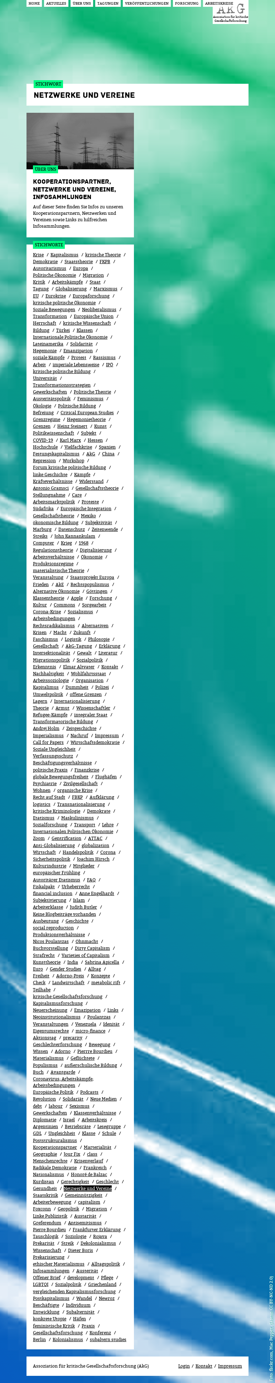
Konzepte (100, 976)
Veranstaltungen (50, 1024)
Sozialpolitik (68, 1284)
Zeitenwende (105, 529)
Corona (108, 852)
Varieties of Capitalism (86, 955)
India (72, 962)
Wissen (40, 1051)
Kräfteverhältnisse (52, 481)
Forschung (101, 598)
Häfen (79, 1319)
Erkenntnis (44, 667)
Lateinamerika (48, 344)
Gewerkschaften (50, 392)
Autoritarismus (49, 268)
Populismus (45, 1065)
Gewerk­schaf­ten (50, 1113)
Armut (62, 708)
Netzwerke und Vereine (88, 1188)
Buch (38, 1072)
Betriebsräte (78, 1126)
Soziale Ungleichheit (54, 749)
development (80, 1278)
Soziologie (75, 1236)
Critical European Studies (87, 413)
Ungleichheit (61, 1133)
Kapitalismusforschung (58, 1003)
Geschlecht (107, 1182)
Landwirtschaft (68, 983)
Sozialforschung (50, 825)
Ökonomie (91, 557)
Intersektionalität (51, 653)
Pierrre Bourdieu (94, 1051)
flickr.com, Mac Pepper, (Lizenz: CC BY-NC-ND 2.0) (271, 1323)
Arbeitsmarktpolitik (54, 502)
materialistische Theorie (58, 570)
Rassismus (104, 357)
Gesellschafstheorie (53, 516)
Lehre (108, 825)
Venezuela (85, 1024)
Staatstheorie (78, 261)
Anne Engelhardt (96, 893)
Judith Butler (83, 907)
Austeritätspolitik (52, 399)
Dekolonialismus (98, 1243)
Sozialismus (80, 612)
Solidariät (73, 1099)
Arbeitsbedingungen (54, 618)
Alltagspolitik (105, 1264)
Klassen (85, 330)
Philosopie (99, 639)
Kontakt (109, 667)
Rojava (100, 1236)
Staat (95, 282)
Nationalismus (48, 1174)
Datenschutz (71, 529)
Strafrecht (44, 955)
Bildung (41, 330)
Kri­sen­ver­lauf (88, 1161)
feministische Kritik (54, 1326)
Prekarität (43, 1243)
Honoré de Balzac (89, 1174)
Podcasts (89, 1092)
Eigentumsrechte (51, 1031)
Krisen (40, 632)
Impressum (107, 735)
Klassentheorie (48, 598)
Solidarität (81, 344)
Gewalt (84, 653)
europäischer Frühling (56, 873)
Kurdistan (43, 1182)
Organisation (89, 680)
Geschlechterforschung (57, 1044)
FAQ (91, 880)
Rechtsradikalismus (54, 626)
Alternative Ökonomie (56, 591)
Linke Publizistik (50, 1216)
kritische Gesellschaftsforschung (67, 996)
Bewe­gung (99, 1044)
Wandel (84, 1298)
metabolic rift (105, 983)
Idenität (111, 1024)
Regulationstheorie (53, 550)
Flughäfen (106, 777)
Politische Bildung (77, 406)
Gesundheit (45, 1188)
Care (77, 495)
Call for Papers (48, 742)
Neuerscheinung (50, 1010)
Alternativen (95, 626)
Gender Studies (65, 969)
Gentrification (66, 838)
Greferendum (47, 1223)
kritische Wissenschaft (87, 323)
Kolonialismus (68, 1339)
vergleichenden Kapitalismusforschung (74, 1291)
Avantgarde (62, 1072)
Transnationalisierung (81, 804)
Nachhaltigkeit (48, 674)
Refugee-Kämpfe (50, 715)
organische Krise (74, 790)
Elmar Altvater (79, 667)
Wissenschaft (47, 1250)
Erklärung (109, 646)
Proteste (90, 502)
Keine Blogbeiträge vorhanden (64, 914)
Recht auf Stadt (49, 797)
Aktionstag (44, 1038)
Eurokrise (55, 296)
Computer (43, 543)
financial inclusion (52, 893)
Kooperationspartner (55, 1147)
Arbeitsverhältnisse (53, 557)
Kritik (39, 282)
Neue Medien (103, 1099)
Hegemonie (45, 351)
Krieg (66, 543)
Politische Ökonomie (54, 275)
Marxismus (105, 289)
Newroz (107, 1298)
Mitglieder (84, 866)
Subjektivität (98, 522)
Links (113, 1010)
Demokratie (45, 261)
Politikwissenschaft (53, 433)
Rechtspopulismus (90, 584)
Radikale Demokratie (55, 1168)
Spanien (107, 447)
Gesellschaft (46, 646)
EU (36, 296)
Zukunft (82, 632)
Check (39, 983)
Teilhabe (41, 990)
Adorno (63, 1051)
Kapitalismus (64, 255)
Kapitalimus (46, 687)
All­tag (94, 969)
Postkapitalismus (51, 1298)
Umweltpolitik (48, 694)
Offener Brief (47, 1278)
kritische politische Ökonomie (64, 303)
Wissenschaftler (93, 708)
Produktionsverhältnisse (59, 935)
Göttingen (96, 591)
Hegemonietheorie (86, 419)
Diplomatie (44, 1120)
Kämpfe (82, 475)
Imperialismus (48, 735)
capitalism (89, 1202)
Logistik (73, 639)
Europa (80, 268)
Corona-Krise (47, 612)
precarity (72, 1038)
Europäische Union (94, 316)
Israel (69, 1120)
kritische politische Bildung (62, 371)
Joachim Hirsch (93, 859)
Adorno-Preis (70, 976)
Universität (45, 378)
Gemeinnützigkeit (83, 1195)
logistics (41, 804)
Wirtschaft (44, 852)
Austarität (85, 1216)
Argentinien (45, 1126)
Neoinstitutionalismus (57, 1017)
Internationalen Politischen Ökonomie (73, 831)
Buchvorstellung (50, 948)
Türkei (63, 330)
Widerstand (91, 481)
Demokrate (98, 811)
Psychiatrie (45, 783)
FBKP (77, 797)
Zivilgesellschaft (80, 783)
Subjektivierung (49, 900)
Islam (79, 900)
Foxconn (42, 1209)
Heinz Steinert (72, 426)
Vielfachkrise (78, 447)
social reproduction (53, 928)
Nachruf (79, 735)
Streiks (40, 536)
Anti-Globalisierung (54, 845)
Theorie (41, 708)
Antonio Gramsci (51, 488)
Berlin (39, 1339)
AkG (90, 454)
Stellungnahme (49, 495)
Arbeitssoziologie (51, 680)
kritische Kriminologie (56, 811)
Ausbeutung (46, 921)
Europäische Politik (53, 1092)
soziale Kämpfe (48, 357)
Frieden (41, 584)
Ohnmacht (87, 941)
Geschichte (77, 921)
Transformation (50, 316)
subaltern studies (108, 1339)
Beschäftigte (46, 1305)
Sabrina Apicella (102, 962)
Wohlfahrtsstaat (88, 674)
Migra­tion (96, 1209)
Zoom (39, 838)
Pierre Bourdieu (49, 1230)
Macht (60, 632)
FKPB (105, 261)
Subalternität (80, 1312)
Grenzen (41, 426)
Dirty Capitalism (92, 948)
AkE (60, 584)
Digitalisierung (96, 550)
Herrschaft (44, 323)
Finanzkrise (86, 770)
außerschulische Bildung (90, 1065)
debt (37, 1106)
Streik (67, 1243)
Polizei (102, 687)
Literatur (107, 653)
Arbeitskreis (94, 1120)
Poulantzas (99, 1017)
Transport (84, 825)
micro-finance (90, 1031)
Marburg (42, 529)
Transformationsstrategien (62, 385)
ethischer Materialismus (59, 1264)
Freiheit (41, 976)
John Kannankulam (74, 536)
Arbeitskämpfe (67, 282)
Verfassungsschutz (53, 756)
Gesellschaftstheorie (97, 488)
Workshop (73, 461)
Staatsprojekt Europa (92, 577)
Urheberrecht (76, 887)
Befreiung (43, 413)
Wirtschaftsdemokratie (95, 742)
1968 (83, 543)
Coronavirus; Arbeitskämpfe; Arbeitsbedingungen (63, 1082)
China (108, 454)
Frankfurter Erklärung (97, 1230)
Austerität (87, 1271)
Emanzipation (78, 351)
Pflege (107, 1278)
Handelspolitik (78, 852)
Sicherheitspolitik (51, 859)
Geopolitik (68, 1209)
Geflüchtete (83, 1058)
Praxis (88, 1326)
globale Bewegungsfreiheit (60, 777)
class (92, 1154)
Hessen (95, 440)
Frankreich (95, 1168)
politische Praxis (50, 770)
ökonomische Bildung (55, 522)
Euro (38, 969)
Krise (38, 255)
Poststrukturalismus (55, 1140)
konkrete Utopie (49, 1319)
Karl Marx (70, 440)
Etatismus (43, 818)
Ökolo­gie (42, 406)
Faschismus (45, 639)
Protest (78, 357)
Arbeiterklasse (48, 907)
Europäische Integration (86, 509)
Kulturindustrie (49, 866)
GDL (37, 1133)
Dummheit (77, 687)
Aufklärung (102, 797)
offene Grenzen (86, 694)
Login (184, 1366)
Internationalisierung (77, 701)
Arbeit (39, 365)
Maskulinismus (77, 818)
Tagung (41, 289)
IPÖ (109, 365)
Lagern (40, 701)
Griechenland (102, 1284)
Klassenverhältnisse (95, 1113)
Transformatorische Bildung (63, 722)
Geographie (45, 1154)
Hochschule (45, 447)
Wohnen (41, 790)
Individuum (78, 1305)
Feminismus (90, 399)
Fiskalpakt (44, 887)
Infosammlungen (51, 1271)
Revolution (44, 1099)
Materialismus (48, 1058)
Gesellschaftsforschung (58, 1333)
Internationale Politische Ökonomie (70, 337)
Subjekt (88, 433)
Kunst (100, 426)
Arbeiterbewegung (52, 1202)
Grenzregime (46, 419)
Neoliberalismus (99, 309)
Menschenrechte (50, 1161)
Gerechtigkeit (75, 1182)
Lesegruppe (109, 1126)
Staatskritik (45, 1195)
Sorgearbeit (94, 605)
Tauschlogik (45, 1236)
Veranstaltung (48, 577)
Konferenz (100, 1333)
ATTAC (95, 838)
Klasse (88, 1133)
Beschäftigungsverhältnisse (62, 763)
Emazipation (87, 1010)
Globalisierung (71, 289)
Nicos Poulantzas (51, 941)
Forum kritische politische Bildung (69, 467)
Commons (64, 605)
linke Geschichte (50, 475)
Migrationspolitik (51, 660)
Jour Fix (72, 1154)
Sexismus (79, 1106)
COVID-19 (43, 440)
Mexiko (88, 516)
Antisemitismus (85, 1223)
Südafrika (43, 509)
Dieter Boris (80, 1250)
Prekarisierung (48, 1257)
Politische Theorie (92, 392)
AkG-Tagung (79, 646)
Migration (93, 275)
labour (56, 1106)
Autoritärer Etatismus (56, 880)
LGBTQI (40, 1284)
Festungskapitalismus (56, 454)
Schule (109, 1133)
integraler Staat (90, 715)
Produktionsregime (53, 564)
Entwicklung (46, 1312)
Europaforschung (91, 296)
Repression (44, 461)
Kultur (40, 605)
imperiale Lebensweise (76, 365)
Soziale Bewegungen (54, 309)
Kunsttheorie (47, 962)
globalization (95, 845)
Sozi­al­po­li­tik (90, 660)
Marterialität (97, 1147)
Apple (77, 598)
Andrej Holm (46, 728)
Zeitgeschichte (81, 728)
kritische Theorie (103, 255)
